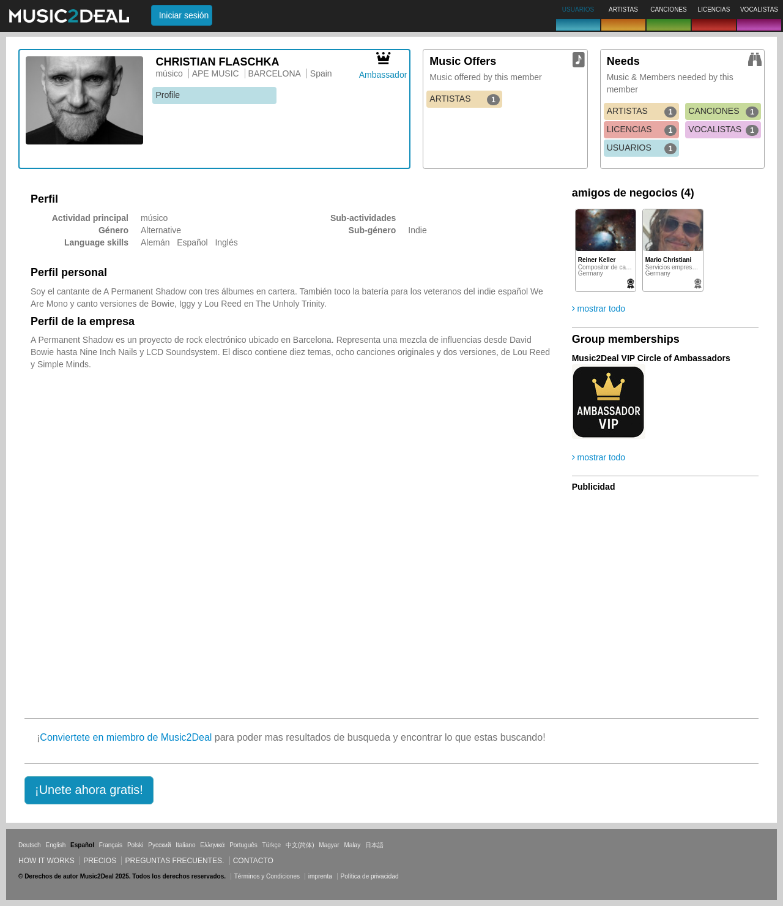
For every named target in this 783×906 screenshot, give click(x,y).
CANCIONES (723, 111)
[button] (89, 790)
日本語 (374, 845)
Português (243, 845)
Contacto (253, 860)
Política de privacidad (370, 876)
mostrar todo (598, 308)
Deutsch (29, 845)
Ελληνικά (212, 845)
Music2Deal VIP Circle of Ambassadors (651, 358)
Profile (167, 95)
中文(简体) (300, 845)
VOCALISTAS (723, 130)
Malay (352, 845)
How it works (46, 860)
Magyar (329, 845)
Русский (159, 845)
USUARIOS (642, 148)
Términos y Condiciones (267, 876)
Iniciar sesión (184, 15)
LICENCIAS (642, 130)
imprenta (320, 876)
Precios (99, 860)
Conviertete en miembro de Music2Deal (126, 737)
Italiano (185, 845)
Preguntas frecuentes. (174, 860)
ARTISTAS (464, 99)
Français (110, 845)
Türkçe (271, 845)
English (55, 845)
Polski (135, 845)
